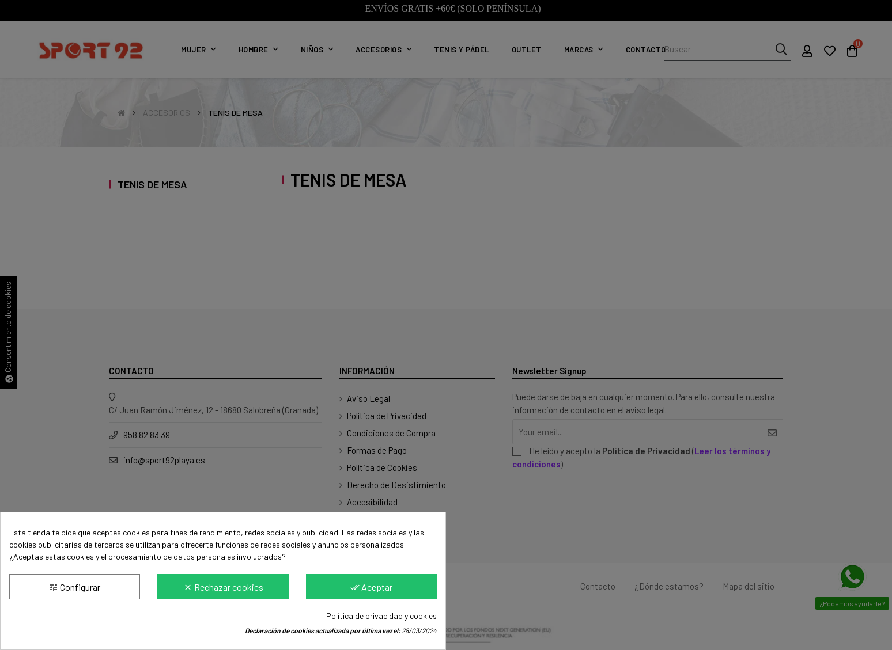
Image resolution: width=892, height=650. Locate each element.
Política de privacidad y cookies (381, 616)
